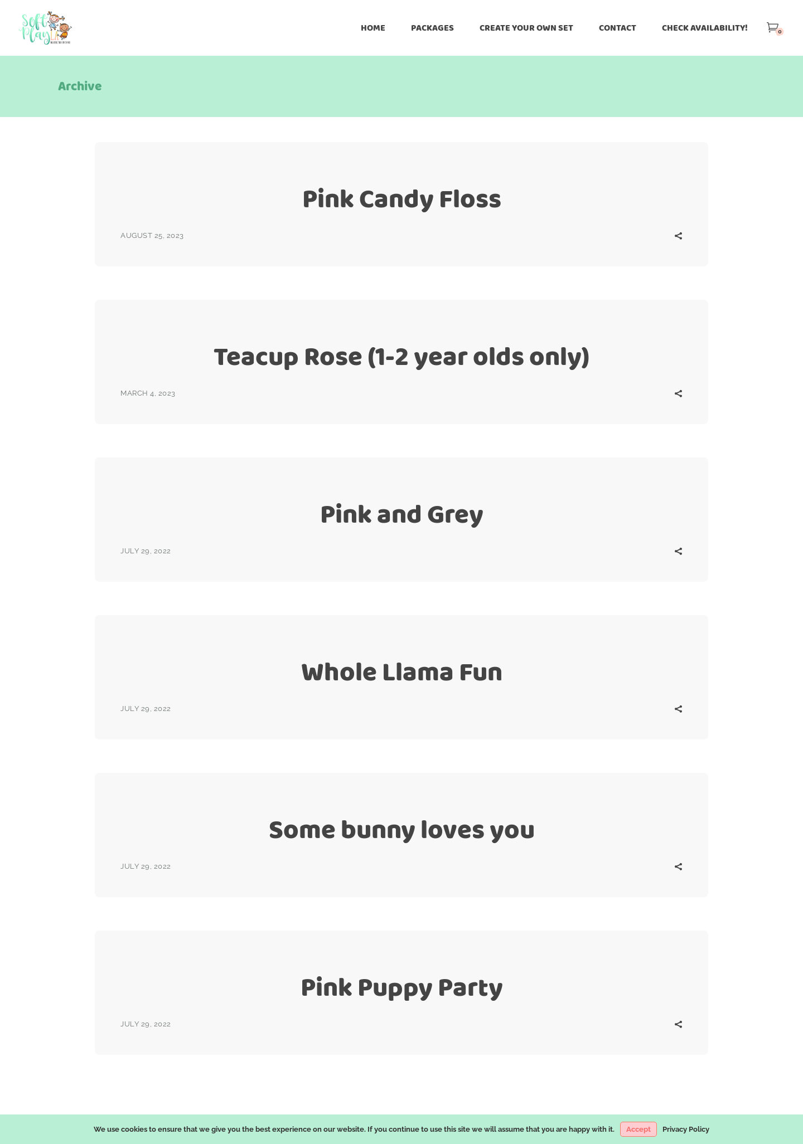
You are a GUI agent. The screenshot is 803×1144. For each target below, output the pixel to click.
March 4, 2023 (148, 393)
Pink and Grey (401, 514)
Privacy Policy (685, 1129)
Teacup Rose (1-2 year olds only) (401, 356)
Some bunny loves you (402, 829)
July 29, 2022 (145, 551)
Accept (638, 1129)
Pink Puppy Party (402, 987)
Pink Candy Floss (401, 198)
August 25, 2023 (152, 235)
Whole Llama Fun (401, 671)
